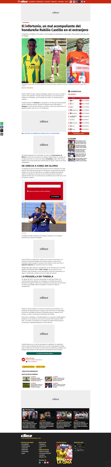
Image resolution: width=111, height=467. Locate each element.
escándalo (25, 420)
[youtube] (48, 462)
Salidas (76, 420)
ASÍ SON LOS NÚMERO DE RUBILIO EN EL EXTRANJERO (41, 133)
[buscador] (71, 2)
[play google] (82, 445)
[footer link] (55, 439)
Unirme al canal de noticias (45, 353)
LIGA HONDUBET (60, 420)
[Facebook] (40, 462)
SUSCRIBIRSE (55, 196)
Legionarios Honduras (28, 366)
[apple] (82, 449)
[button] (1, 123)
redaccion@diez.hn (31, 361)
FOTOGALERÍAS (29, 410)
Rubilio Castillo (41, 366)
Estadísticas (76, 91)
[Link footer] (26, 435)
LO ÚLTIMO (72, 139)
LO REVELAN (42, 420)
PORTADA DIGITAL (61, 442)
